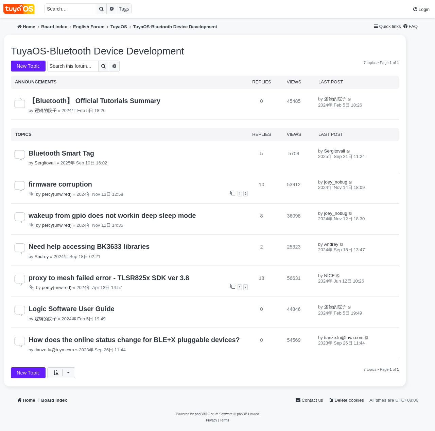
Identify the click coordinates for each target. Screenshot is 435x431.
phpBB (200, 414)
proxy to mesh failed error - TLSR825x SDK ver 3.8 (109, 278)
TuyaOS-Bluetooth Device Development (97, 51)
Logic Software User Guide (72, 309)
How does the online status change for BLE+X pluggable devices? (134, 340)
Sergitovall (45, 162)
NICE (329, 275)
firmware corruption (60, 184)
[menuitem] (421, 9)
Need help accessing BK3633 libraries (89, 246)
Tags (124, 8)
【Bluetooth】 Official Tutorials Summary (94, 101)
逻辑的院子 (46, 110)
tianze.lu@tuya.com (54, 349)
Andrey (42, 256)
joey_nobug (335, 182)
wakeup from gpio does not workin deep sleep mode (112, 215)
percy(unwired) (56, 194)
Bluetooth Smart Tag (61, 153)
